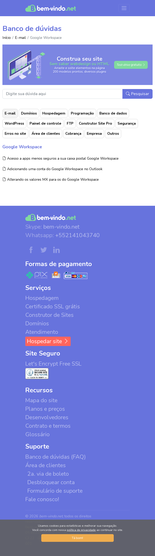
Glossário (37, 434)
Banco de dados (113, 113)
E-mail (20, 37)
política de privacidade (81, 530)
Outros (113, 133)
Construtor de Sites (49, 315)
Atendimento (41, 332)
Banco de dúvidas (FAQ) (55, 457)
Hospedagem (53, 113)
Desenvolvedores (46, 417)
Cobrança (73, 133)
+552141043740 (77, 235)
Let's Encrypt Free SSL (53, 364)
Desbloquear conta (51, 482)
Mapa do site (41, 400)
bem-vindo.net (61, 227)
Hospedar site (48, 341)
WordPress (14, 123)
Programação (82, 113)
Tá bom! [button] (77, 538)
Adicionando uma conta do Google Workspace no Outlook (52, 168)
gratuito (130, 65)
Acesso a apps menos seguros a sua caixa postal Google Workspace (60, 158)
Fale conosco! (42, 499)
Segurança (127, 123)
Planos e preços (45, 409)
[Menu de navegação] (124, 8)
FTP (70, 123)
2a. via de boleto (48, 474)
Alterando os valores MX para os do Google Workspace (50, 179)
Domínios (29, 113)
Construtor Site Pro (95, 123)
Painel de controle (45, 123)
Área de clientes (46, 133)
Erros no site (15, 133)
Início (6, 37)
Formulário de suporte (55, 491)
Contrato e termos (48, 426)
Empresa (94, 133)
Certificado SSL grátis (52, 306)
